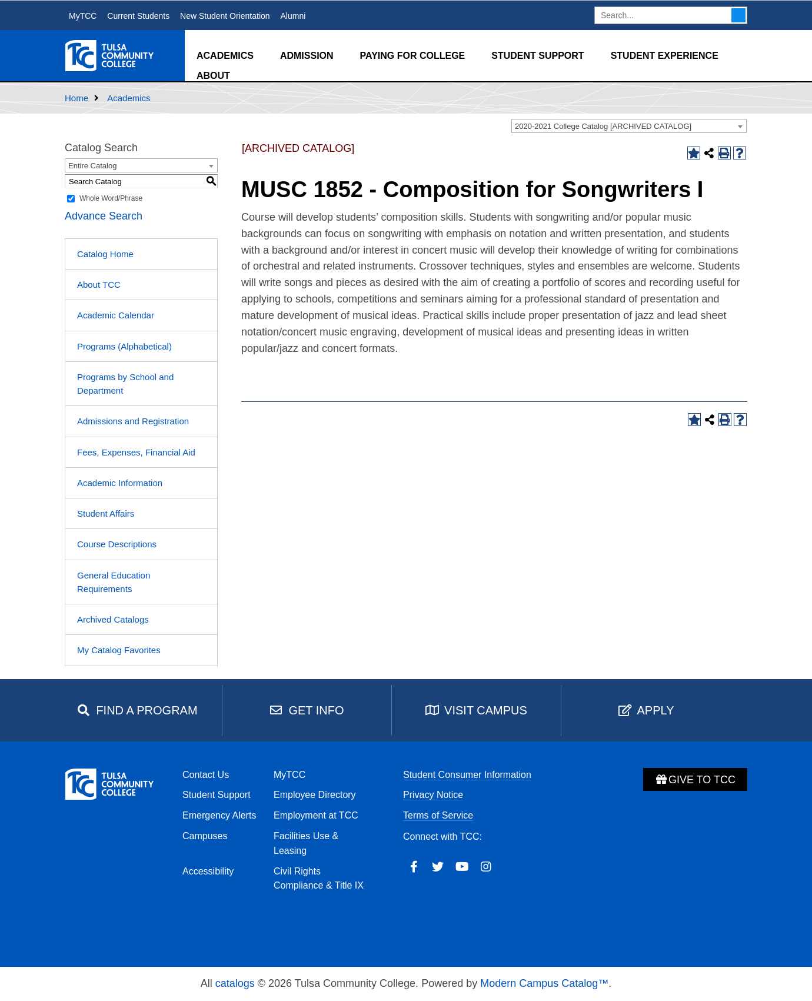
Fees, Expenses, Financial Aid (136, 452)
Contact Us (205, 775)
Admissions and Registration (133, 421)
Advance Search (103, 216)
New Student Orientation (225, 16)
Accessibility (208, 871)
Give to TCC (695, 780)
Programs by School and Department (125, 383)
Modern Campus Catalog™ (544, 983)
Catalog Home (105, 254)
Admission (307, 56)
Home (76, 98)
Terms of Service (438, 815)
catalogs (235, 983)
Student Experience (664, 56)
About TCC (99, 285)
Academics (225, 56)
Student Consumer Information (467, 775)
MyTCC (82, 16)
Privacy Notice (433, 795)
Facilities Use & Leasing (306, 843)
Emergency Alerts (219, 815)
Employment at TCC (316, 815)
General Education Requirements (113, 582)
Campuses (204, 836)
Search (738, 15)
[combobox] (629, 126)
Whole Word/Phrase (110, 198)
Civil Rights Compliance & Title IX (319, 878)
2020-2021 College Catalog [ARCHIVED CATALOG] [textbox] (603, 126)
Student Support (537, 56)
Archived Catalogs (113, 619)
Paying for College (412, 56)
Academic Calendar (115, 315)
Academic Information (119, 483)
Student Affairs (105, 513)
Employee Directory (315, 795)
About (213, 76)
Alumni (292, 16)
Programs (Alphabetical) (124, 346)
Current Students (138, 16)
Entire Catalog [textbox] (92, 165)
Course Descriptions (117, 544)
